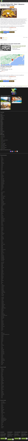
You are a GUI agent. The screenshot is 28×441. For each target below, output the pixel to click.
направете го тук (12, 27)
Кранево (1, 236)
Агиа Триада (2, 401)
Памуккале (2, 389)
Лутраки (1, 411)
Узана (1, 346)
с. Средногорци (2, 304)
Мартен (1, 246)
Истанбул (1, 378)
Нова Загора (2, 252)
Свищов (1, 318)
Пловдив (1, 270)
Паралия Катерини (3, 420)
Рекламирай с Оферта (3, 145)
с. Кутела (1, 299)
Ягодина (1, 363)
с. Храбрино (2, 306)
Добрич (1, 210)
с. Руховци (2, 303)
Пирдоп (1, 266)
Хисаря (1, 347)
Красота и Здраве (2, 143)
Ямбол (1, 364)
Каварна (1, 224)
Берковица (2, 182)
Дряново (1, 213)
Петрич (1, 264)
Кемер (1, 381)
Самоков (1, 312)
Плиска (1, 269)
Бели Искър (2, 178)
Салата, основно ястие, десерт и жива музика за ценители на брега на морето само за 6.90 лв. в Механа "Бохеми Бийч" (19, 46)
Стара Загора (2, 333)
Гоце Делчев (2, 204)
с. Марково (2, 301)
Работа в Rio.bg (2, 148)
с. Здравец (2, 295)
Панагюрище (2, 259)
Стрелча (1, 337)
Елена (1, 214)
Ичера (1, 223)
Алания (1, 370)
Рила (1, 281)
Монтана (1, 250)
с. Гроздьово (2, 291)
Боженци (1, 184)
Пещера (1, 265)
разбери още (16, 438)
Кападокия (2, 380)
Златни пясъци (2, 218)
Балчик (1, 166)
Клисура (1, 232)
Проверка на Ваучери (3, 147)
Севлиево (2, 320)
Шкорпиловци (2, 360)
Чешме (1, 395)
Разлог (1, 279)
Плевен (1, 268)
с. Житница (2, 294)
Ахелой (1, 164)
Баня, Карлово (2, 171)
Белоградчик (2, 180)
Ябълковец (2, 362)
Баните (1, 167)
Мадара (1, 245)
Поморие (1, 271)
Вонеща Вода (2, 198)
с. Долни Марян (2, 292)
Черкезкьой (2, 394)
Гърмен (1, 205)
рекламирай (9, 439)
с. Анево (1, 284)
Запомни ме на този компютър (11, 30)
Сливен (1, 325)
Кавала (1, 406)
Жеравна (1, 217)
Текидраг (1, 392)
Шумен (1, 361)
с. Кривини (2, 298)
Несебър (1, 251)
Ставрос (1, 424)
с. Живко (1, 293)
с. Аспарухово (2, 285)
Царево (1, 348)
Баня (1, 170)
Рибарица (2, 280)
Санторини (2, 421)
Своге (1, 319)
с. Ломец (1, 300)
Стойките (1, 336)
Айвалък (1, 368)
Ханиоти (1, 427)
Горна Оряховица (3, 203)
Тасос (1, 425)
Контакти (1, 137)
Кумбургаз (2, 382)
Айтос (1, 156)
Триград (1, 340)
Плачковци (2, 267)
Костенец (1, 234)
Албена (1, 157)
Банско (1, 169)
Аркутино (1, 162)
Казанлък (1, 225)
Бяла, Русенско (2, 191)
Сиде (1, 390)
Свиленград (2, 317)
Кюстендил (2, 238)
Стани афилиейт (2, 144)
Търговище (2, 345)
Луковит (1, 243)
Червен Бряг (2, 351)
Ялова (1, 397)
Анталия (1, 371)
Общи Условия (2, 146)
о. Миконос (2, 415)
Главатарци (2, 201)
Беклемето (2, 176)
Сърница (1, 338)
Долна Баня (2, 211)
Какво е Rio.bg (2, 136)
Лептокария (2, 409)
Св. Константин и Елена (3, 315)
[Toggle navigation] (27, 1)
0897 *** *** (2, 68)
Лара (1, 384)
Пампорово (2, 258)
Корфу (1, 408)
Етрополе (1, 216)
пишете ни (2, 438)
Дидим (1, 376)
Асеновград (2, 163)
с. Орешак (2, 302)
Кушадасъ (2, 383)
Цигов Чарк (2, 349)
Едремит (1, 377)
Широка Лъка (2, 359)
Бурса (1, 375)
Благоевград (2, 183)
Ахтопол (1, 165)
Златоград (2, 219)
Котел (1, 235)
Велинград (2, 197)
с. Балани (1, 286)
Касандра (1, 407)
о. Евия (1, 413)
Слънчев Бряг (2, 326)
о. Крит (1, 414)
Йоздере (1, 379)
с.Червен (1, 311)
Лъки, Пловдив (2, 244)
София (1, 332)
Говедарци (2, 202)
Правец (1, 272)
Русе (1, 283)
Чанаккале (2, 393)
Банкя (1, 168)
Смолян (1, 328)
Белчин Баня (2, 181)
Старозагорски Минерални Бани (4, 334)
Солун (1, 423)
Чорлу (1, 396)
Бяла (1, 190)
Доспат (1, 212)
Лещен (1, 239)
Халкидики (2, 426)
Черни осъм (2, 352)
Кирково (1, 230)
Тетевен (1, 339)
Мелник (1, 248)
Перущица (2, 263)
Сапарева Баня (2, 314)
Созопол (1, 329)
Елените (1, 215)
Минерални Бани (2, 249)
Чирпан (1, 354)
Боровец (1, 185)
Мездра (1, 247)
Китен (1, 231)
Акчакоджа (2, 369)
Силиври (1, 391)
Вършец (1, 199)
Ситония (1, 422)
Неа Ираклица (2, 412)
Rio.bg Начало (2, 135)
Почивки (1, 142)
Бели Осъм (2, 179)
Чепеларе (2, 350)
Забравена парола (3, 30)
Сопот (1, 330)
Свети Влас (2, 316)
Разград (1, 278)
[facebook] (12, 93)
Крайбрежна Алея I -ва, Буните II (5, 67)
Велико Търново (2, 196)
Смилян (1, 327)
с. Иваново (2, 297)
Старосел (1, 335)
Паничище (2, 260)
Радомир (1, 277)
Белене (1, 177)
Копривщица (2, 233)
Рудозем (1, 282)
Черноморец (2, 353)
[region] (14, 41)
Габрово (1, 200)
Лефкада (1, 410)
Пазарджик (2, 257)
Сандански (2, 313)
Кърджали (2, 237)
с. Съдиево (2, 305)
